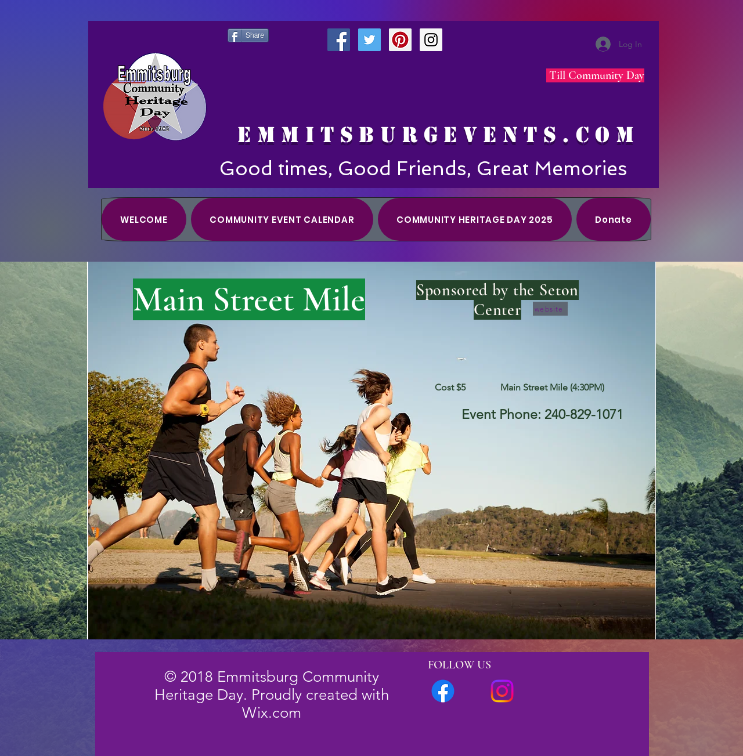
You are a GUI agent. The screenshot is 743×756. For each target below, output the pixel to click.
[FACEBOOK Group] (443, 691)
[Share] (248, 35)
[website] (550, 309)
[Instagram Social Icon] (431, 39)
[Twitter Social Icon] (369, 39)
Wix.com (271, 713)
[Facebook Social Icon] (338, 39)
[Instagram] (502, 691)
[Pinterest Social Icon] (400, 39)
